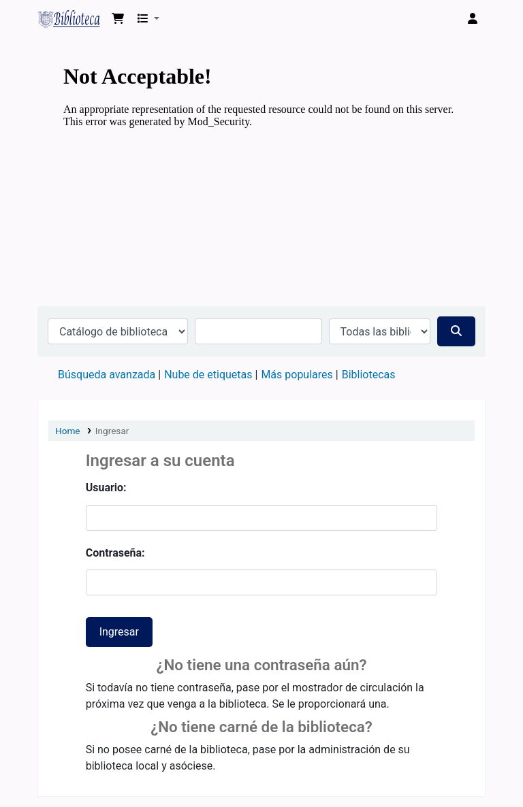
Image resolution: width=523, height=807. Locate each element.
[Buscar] (456, 331)
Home (67, 430)
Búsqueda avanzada (106, 374)
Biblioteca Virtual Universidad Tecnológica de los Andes (72, 19)
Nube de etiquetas (208, 374)
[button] (117, 19)
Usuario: (106, 487)
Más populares (296, 374)
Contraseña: (115, 552)
